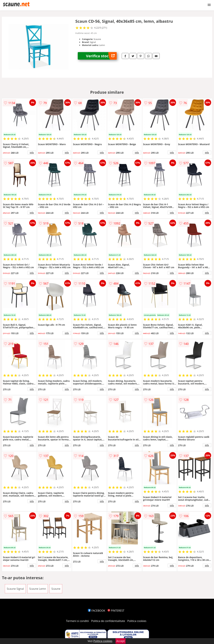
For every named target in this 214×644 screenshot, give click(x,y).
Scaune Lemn (37, 589)
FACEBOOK (96, 610)
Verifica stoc (101, 56)
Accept (120, 641)
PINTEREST (116, 610)
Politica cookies (136, 621)
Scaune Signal (15, 589)
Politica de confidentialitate (108, 621)
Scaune (55, 589)
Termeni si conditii (77, 621)
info (32, 152)
